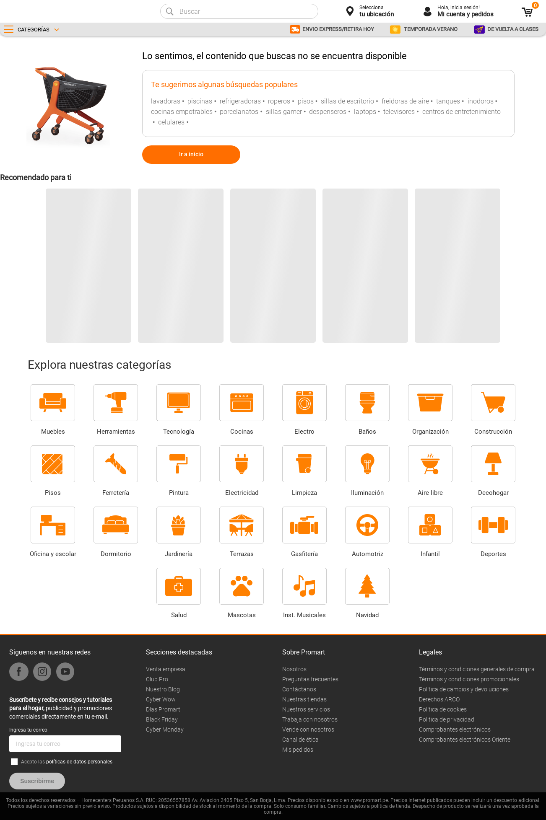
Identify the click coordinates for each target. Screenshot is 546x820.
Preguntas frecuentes (310, 679)
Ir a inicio (191, 154)
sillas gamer (284, 111)
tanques (448, 101)
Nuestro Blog (163, 689)
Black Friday (162, 719)
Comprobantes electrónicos (455, 729)
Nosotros (294, 669)
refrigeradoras (240, 101)
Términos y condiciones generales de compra (477, 669)
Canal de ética (300, 739)
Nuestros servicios (306, 709)
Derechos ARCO (439, 699)
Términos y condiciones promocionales (469, 679)
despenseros (327, 111)
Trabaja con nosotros (310, 719)
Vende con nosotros (308, 729)
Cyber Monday (165, 729)
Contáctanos (299, 689)
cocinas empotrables (182, 111)
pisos (306, 101)
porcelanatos (239, 111)
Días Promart (163, 709)
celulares (171, 122)
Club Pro (157, 679)
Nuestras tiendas (304, 699)
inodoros (481, 101)
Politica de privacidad (446, 719)
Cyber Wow (161, 699)
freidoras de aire (405, 101)
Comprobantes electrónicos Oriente (464, 739)
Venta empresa (165, 669)
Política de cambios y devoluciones (464, 689)
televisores (399, 111)
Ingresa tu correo (28, 730)
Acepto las (66, 762)
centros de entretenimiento (461, 111)
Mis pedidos (297, 749)
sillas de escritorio (347, 101)
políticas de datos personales (79, 762)
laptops (365, 111)
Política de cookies (443, 709)
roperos (279, 101)
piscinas (199, 101)
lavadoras (165, 101)
